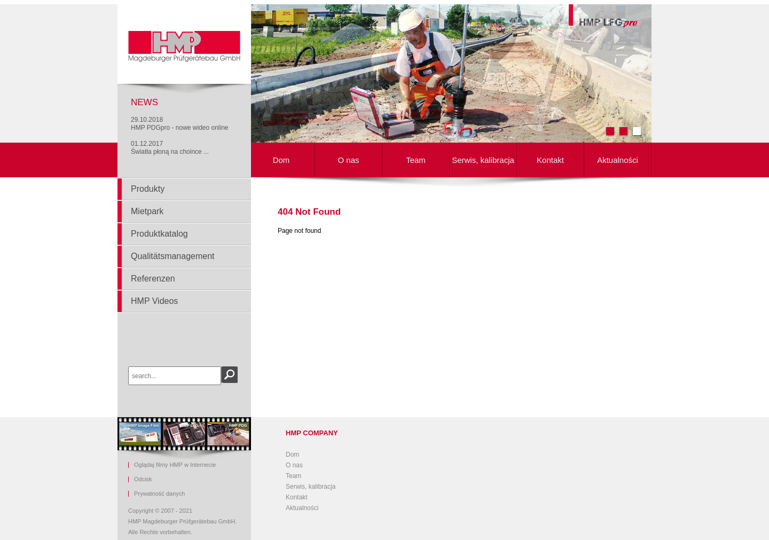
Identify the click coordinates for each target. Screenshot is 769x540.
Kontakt (550, 160)
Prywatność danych (159, 494)
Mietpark (147, 211)
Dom (281, 160)
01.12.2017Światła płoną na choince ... (170, 147)
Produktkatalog (159, 233)
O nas (348, 160)
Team (416, 160)
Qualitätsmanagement (173, 256)
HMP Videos (154, 301)
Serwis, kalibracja (483, 160)
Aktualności (617, 160)
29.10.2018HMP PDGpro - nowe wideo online (180, 123)
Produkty (147, 188)
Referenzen (153, 278)
